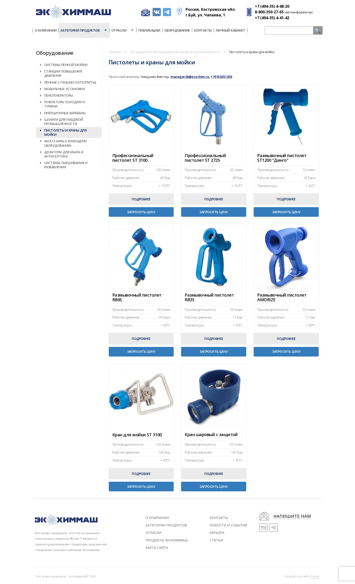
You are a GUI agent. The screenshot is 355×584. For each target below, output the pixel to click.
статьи (216, 540)
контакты (219, 517)
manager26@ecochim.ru (189, 76)
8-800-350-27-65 (269, 12)
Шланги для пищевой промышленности (63, 121)
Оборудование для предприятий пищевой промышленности (175, 52)
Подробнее (141, 199)
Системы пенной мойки (66, 64)
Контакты (203, 30)
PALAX (315, 576)
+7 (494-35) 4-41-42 (272, 17)
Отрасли (122, 30)
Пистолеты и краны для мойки (65, 132)
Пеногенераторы (58, 95)
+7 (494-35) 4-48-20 (272, 6)
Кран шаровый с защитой (211, 434)
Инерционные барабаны (65, 113)
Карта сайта (157, 547)
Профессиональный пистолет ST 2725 (205, 157)
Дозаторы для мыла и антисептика (64, 154)
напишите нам (292, 516)
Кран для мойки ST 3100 (137, 435)
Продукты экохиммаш (167, 540)
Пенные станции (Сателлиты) (70, 82)
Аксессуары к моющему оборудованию (65, 143)
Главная (115, 52)
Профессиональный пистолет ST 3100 (133, 157)
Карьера (217, 532)
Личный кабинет (230, 30)
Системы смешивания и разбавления (66, 165)
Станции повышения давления (63, 73)
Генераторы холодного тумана (64, 104)
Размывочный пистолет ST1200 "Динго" (281, 157)
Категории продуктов (84, 30)
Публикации (149, 30)
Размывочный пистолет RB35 (209, 297)
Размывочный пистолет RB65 (136, 297)
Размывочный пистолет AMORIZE (281, 297)
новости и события (228, 525)
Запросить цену (141, 212)
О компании (46, 30)
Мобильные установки (64, 89)
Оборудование (177, 30)
